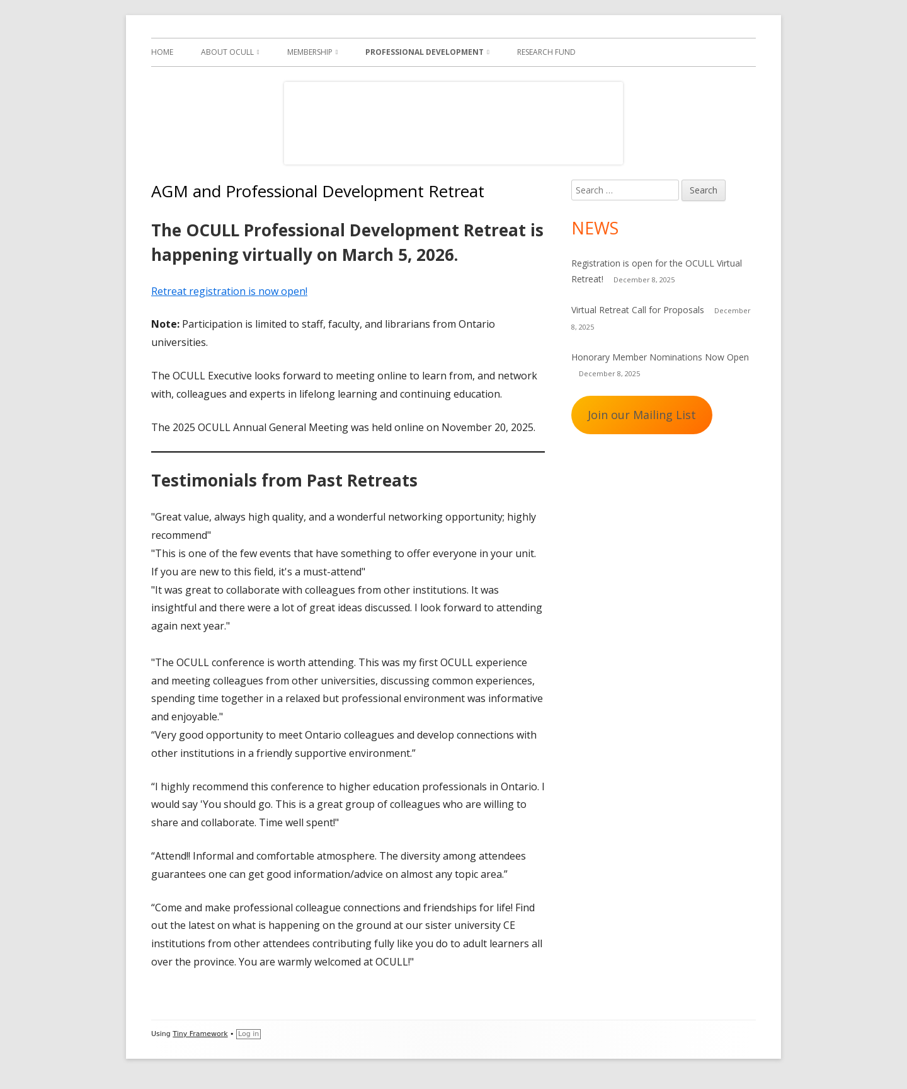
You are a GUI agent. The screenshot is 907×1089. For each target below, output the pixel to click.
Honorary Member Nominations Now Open (660, 357)
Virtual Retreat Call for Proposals (637, 310)
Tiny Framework (200, 1034)
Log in (248, 1034)
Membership (310, 52)
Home (162, 52)
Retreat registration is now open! (229, 291)
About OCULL (227, 52)
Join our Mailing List (642, 414)
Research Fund (546, 52)
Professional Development (424, 52)
